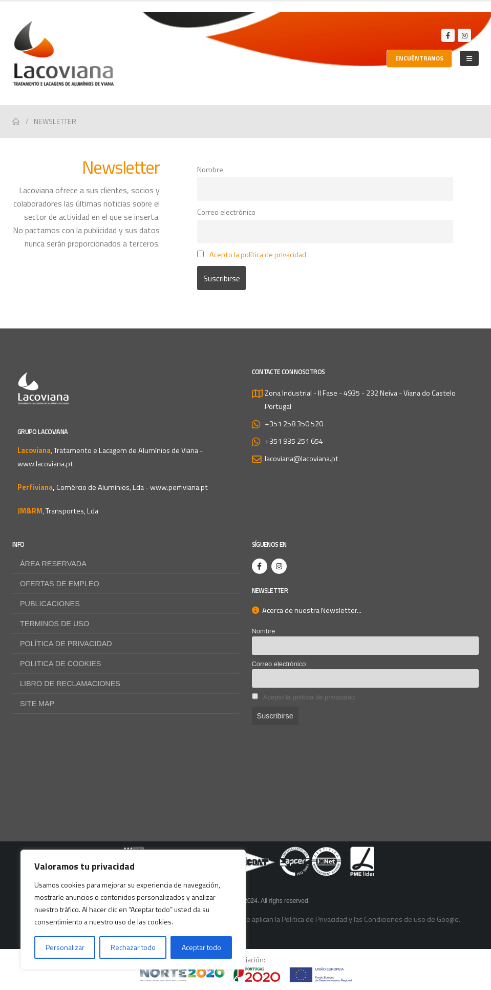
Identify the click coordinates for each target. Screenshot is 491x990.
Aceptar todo (201, 947)
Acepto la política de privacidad (257, 254)
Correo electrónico (226, 212)
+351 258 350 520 (294, 423)
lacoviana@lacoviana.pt (301, 458)
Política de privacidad (66, 644)
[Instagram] (464, 35)
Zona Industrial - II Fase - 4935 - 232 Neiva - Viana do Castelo (360, 393)
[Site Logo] (63, 53)
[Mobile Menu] (469, 58)
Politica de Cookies (60, 663)
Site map (37, 703)
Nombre (210, 169)
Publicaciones (50, 604)
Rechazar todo (133, 947)
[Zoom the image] (246, 974)
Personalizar (65, 947)
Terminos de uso (54, 624)
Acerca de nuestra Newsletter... (306, 610)
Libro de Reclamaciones (70, 683)
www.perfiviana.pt (179, 487)
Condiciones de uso (394, 919)
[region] (133, 910)
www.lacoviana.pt (45, 463)
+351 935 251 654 (294, 441)
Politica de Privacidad (314, 919)
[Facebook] (448, 35)
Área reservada (53, 564)
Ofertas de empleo (59, 584)
